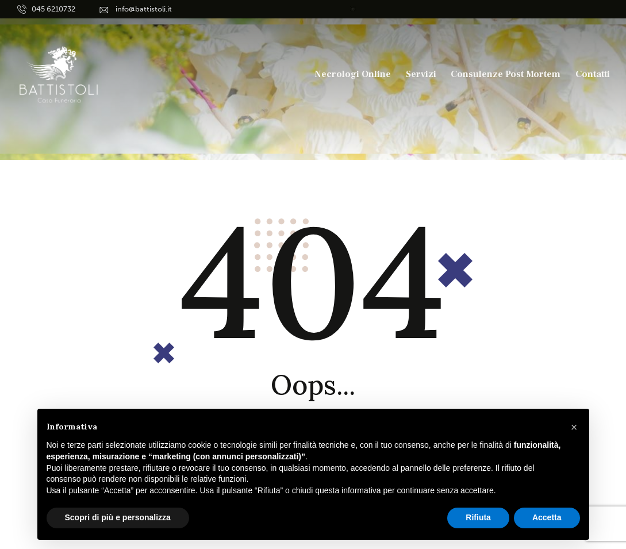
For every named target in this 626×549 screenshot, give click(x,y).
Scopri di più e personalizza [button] (118, 517)
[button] (574, 427)
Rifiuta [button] (478, 517)
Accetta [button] (547, 517)
